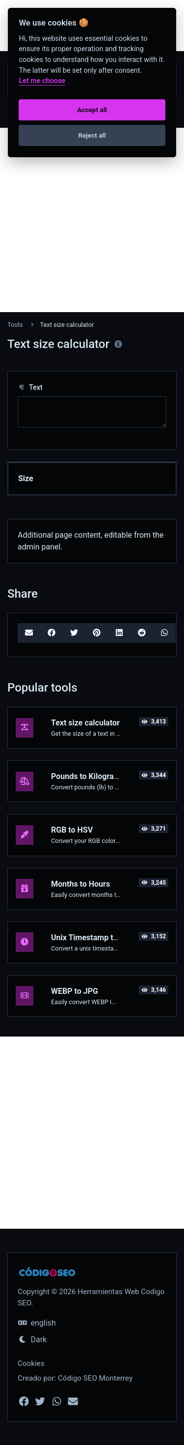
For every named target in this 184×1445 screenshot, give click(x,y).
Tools (15, 324)
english (37, 1323)
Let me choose (42, 81)
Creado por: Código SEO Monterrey (75, 1378)
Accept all (92, 110)
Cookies (31, 1363)
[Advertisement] (92, 220)
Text (30, 387)
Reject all (91, 135)
